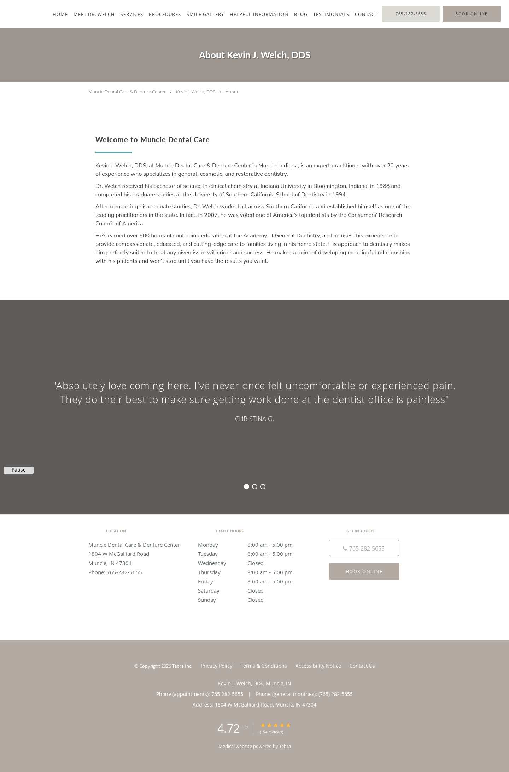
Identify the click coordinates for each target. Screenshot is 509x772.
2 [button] (255, 487)
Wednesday (253, 563)
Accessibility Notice (318, 665)
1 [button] (246, 487)
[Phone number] (364, 548)
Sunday (253, 599)
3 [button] (263, 487)
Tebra (285, 746)
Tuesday (253, 553)
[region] (254, 400)
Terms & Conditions (264, 665)
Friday (253, 581)
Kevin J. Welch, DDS (195, 91)
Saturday (253, 590)
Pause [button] (19, 470)
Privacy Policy (216, 665)
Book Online (364, 571)
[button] (472, 14)
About (232, 91)
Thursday (253, 572)
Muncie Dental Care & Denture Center (127, 91)
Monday (253, 544)
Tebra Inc (181, 666)
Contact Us (362, 665)
